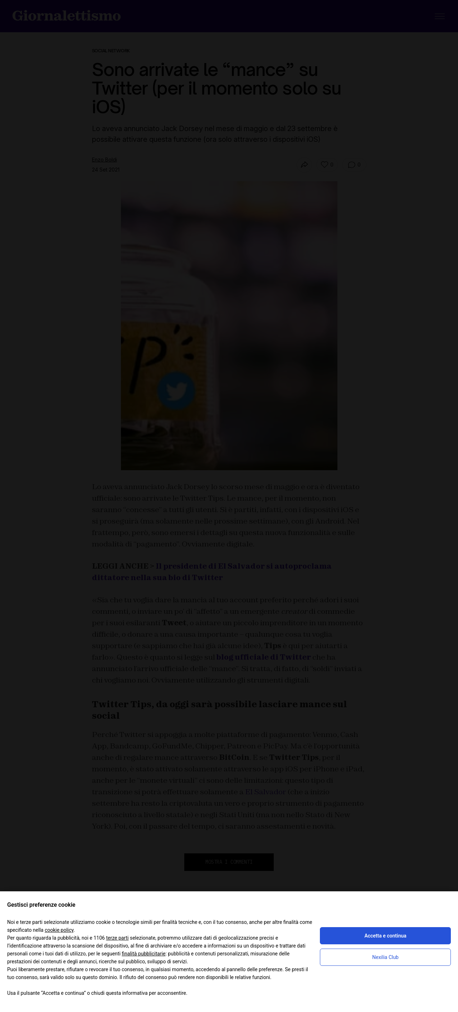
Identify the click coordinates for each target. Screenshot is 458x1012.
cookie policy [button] (59, 930)
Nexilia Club (385, 957)
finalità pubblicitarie (143, 953)
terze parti (117, 938)
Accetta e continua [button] (385, 936)
